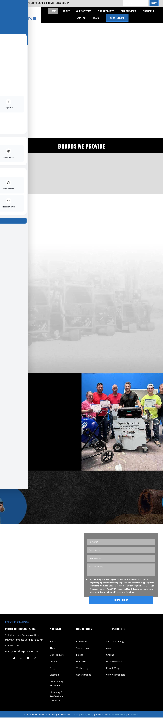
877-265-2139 (12, 645)
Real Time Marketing (117, 714)
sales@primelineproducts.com (21, 651)
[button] (153, 3)
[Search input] (135, 3)
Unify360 (134, 714)
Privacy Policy (104, 592)
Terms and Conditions (125, 592)
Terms (75, 714)
